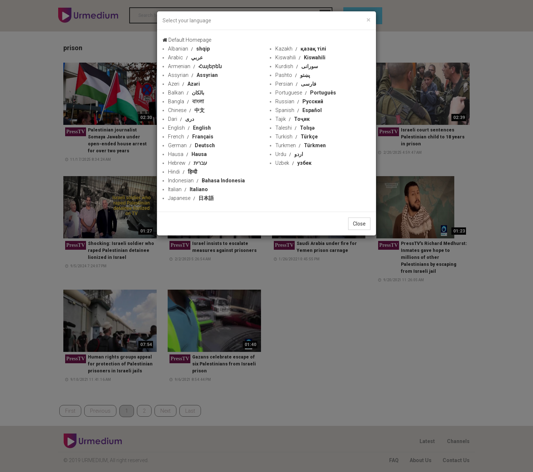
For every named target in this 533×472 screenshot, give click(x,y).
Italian (188, 189)
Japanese (191, 198)
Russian (299, 101)
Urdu (289, 154)
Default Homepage (187, 40)
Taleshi (294, 128)
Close (359, 224)
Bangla (186, 101)
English (189, 128)
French (190, 137)
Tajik (292, 119)
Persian (295, 84)
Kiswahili (300, 57)
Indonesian (206, 180)
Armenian (195, 66)
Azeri (184, 84)
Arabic (185, 57)
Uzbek (293, 163)
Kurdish (296, 66)
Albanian (189, 49)
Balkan (186, 93)
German (191, 145)
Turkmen (300, 145)
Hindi (182, 172)
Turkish (296, 137)
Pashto (292, 75)
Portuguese (305, 93)
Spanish (298, 110)
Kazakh (300, 49)
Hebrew (187, 163)
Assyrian (193, 75)
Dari (181, 119)
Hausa (187, 154)
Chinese (186, 110)
